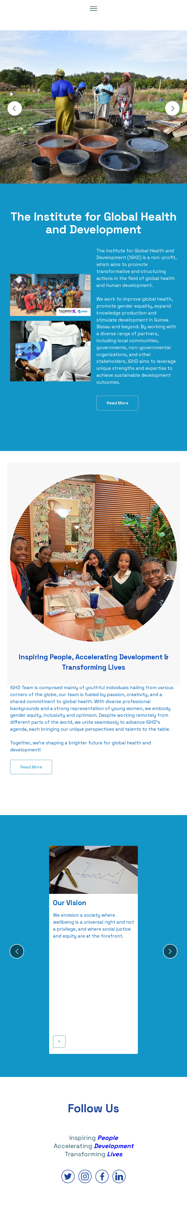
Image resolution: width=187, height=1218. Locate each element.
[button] (15, 108)
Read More (117, 403)
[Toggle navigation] (93, 8)
